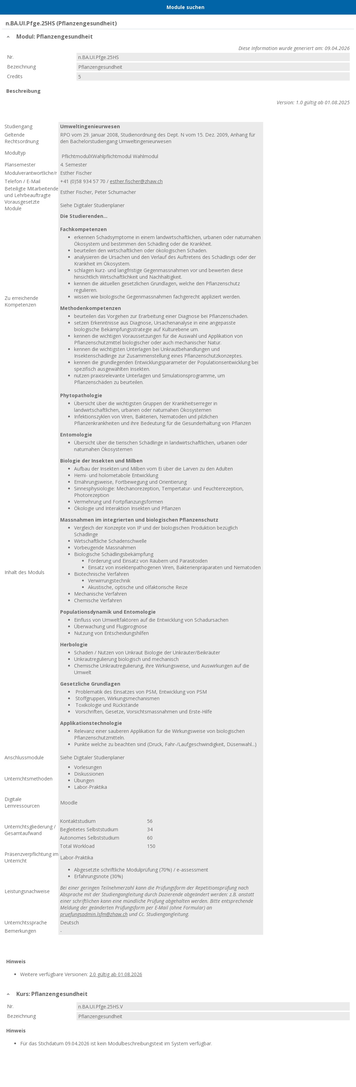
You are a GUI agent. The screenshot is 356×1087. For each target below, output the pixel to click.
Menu (8, 7)
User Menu (347, 7)
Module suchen (185, 7)
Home (23, 7)
